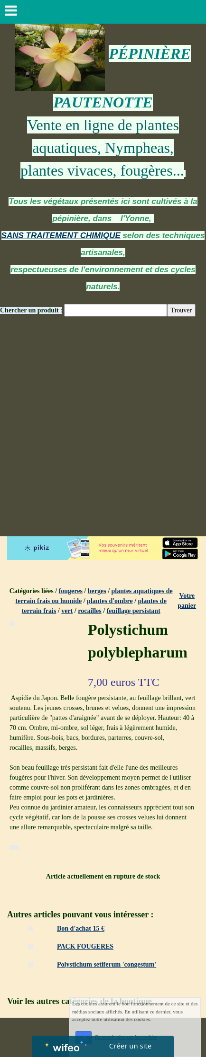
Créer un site (130, 1045)
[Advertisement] (103, 429)
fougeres (71, 591)
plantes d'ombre (110, 600)
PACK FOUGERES (85, 946)
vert (67, 610)
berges (97, 591)
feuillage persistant (133, 610)
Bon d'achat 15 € (80, 928)
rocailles (90, 610)
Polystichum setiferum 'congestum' (106, 964)
